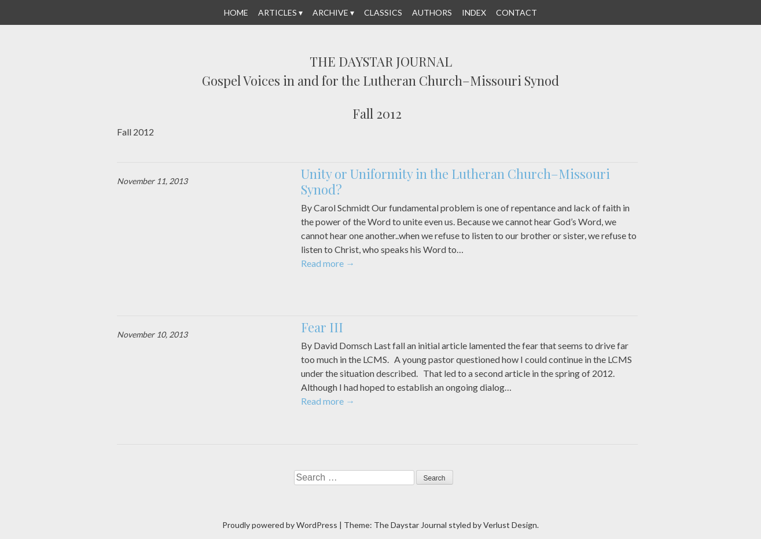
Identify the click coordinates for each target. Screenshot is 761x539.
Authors (432, 12)
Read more (328, 263)
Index (474, 12)
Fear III (322, 327)
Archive (330, 12)
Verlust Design (510, 525)
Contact (516, 12)
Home (236, 12)
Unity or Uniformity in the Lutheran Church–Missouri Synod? (455, 182)
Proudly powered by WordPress (279, 525)
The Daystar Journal (381, 62)
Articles (277, 12)
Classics (383, 12)
